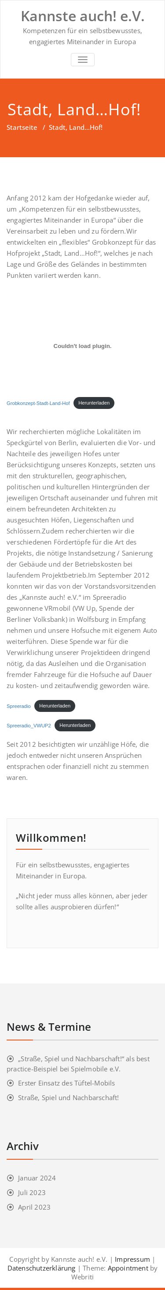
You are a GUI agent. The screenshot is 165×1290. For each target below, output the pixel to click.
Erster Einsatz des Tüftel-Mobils (66, 1082)
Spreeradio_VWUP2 (29, 725)
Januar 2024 (37, 1177)
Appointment (127, 1268)
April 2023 (34, 1207)
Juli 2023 (32, 1192)
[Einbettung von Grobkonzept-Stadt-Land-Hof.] (82, 346)
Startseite (22, 127)
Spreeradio (19, 705)
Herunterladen (94, 402)
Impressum (132, 1259)
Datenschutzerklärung (41, 1268)
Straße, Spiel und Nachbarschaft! (68, 1097)
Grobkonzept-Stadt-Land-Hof (38, 402)
